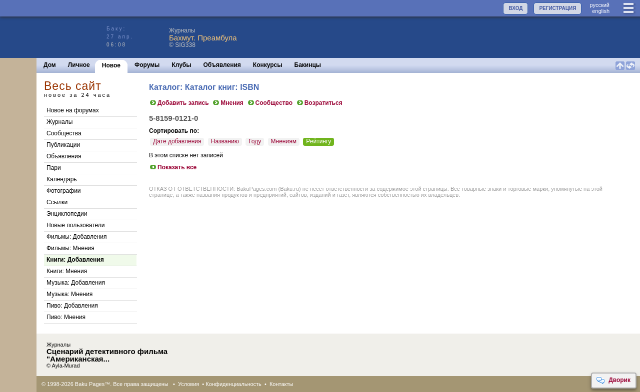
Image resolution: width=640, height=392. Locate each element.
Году (254, 141)
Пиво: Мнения (66, 317)
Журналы (59, 121)
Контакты (282, 384)
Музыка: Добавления (75, 282)
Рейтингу (318, 141)
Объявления (222, 64)
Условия (188, 384)
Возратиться (319, 102)
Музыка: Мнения (69, 294)
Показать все (172, 167)
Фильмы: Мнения (70, 248)
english (601, 11)
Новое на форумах (72, 110)
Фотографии (63, 190)
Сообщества (64, 133)
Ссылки (57, 202)
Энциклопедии (66, 213)
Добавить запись (179, 102)
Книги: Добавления (75, 259)
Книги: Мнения (66, 271)
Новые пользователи (75, 225)
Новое (111, 65)
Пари (53, 167)
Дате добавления (177, 141)
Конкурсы (267, 64)
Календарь (61, 179)
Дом (50, 64)
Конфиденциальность (234, 384)
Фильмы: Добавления (76, 236)
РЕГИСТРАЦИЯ (557, 8)
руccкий (600, 5)
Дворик (613, 380)
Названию (225, 141)
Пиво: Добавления (72, 305)
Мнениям (283, 141)
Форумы (147, 64)
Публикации (63, 144)
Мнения (228, 102)
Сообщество (269, 102)
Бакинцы (308, 64)
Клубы (181, 64)
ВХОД (515, 8)
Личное (79, 64)
